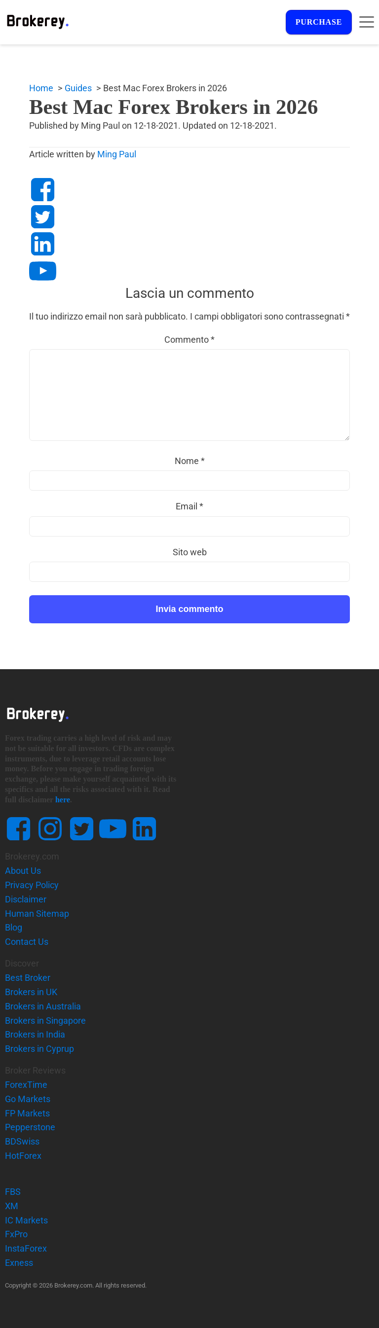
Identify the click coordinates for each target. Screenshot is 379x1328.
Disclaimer (25, 900)
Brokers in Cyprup (39, 1049)
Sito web (190, 552)
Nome (190, 461)
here (62, 800)
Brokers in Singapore (45, 1020)
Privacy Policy (32, 885)
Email (189, 507)
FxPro (16, 1234)
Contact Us (26, 942)
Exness (19, 1263)
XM (11, 1206)
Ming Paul (109, 154)
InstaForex (26, 1249)
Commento (189, 339)
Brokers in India (35, 1035)
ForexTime (26, 1085)
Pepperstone (30, 1127)
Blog (13, 928)
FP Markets (27, 1114)
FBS (13, 1192)
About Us (23, 871)
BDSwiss (22, 1142)
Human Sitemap (37, 913)
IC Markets (26, 1221)
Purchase (318, 22)
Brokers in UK (31, 992)
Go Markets (27, 1099)
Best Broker (27, 978)
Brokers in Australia (43, 1007)
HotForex (23, 1156)
